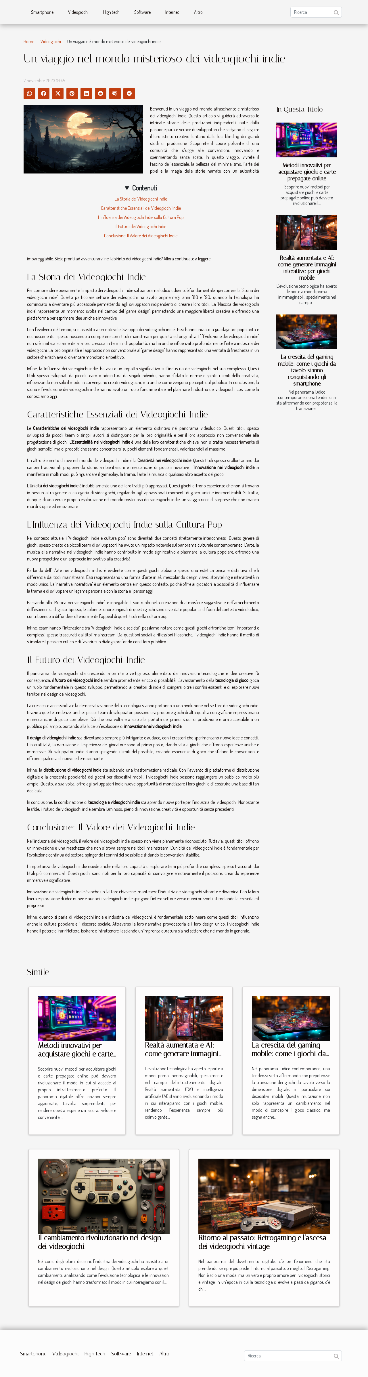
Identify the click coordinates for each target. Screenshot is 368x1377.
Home (29, 41)
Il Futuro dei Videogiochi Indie (141, 226)
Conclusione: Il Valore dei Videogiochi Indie (140, 236)
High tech (111, 12)
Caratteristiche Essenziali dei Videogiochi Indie (141, 208)
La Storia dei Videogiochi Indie (141, 199)
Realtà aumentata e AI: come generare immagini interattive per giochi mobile (307, 268)
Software (142, 12)
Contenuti (144, 187)
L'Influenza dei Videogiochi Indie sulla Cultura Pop (141, 217)
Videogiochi (78, 12)
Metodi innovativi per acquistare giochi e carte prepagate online (307, 172)
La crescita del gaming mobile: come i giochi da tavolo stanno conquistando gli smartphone (307, 370)
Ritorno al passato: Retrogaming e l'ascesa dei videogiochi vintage (262, 1242)
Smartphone (42, 12)
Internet (172, 12)
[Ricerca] (316, 12)
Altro (198, 12)
